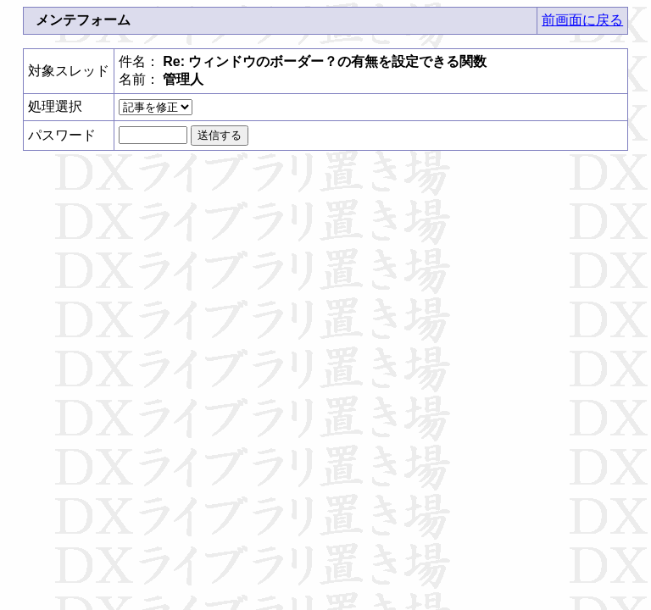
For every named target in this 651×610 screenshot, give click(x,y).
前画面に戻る (582, 20)
